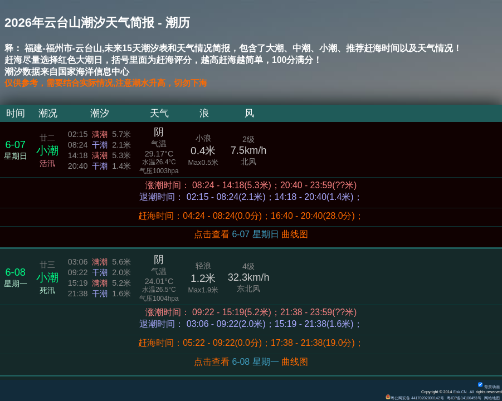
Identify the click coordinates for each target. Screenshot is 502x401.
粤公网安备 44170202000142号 (412, 398)
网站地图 (492, 398)
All (471, 392)
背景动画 (489, 387)
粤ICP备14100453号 (463, 398)
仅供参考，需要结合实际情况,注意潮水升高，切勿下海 (112, 83)
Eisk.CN (458, 392)
